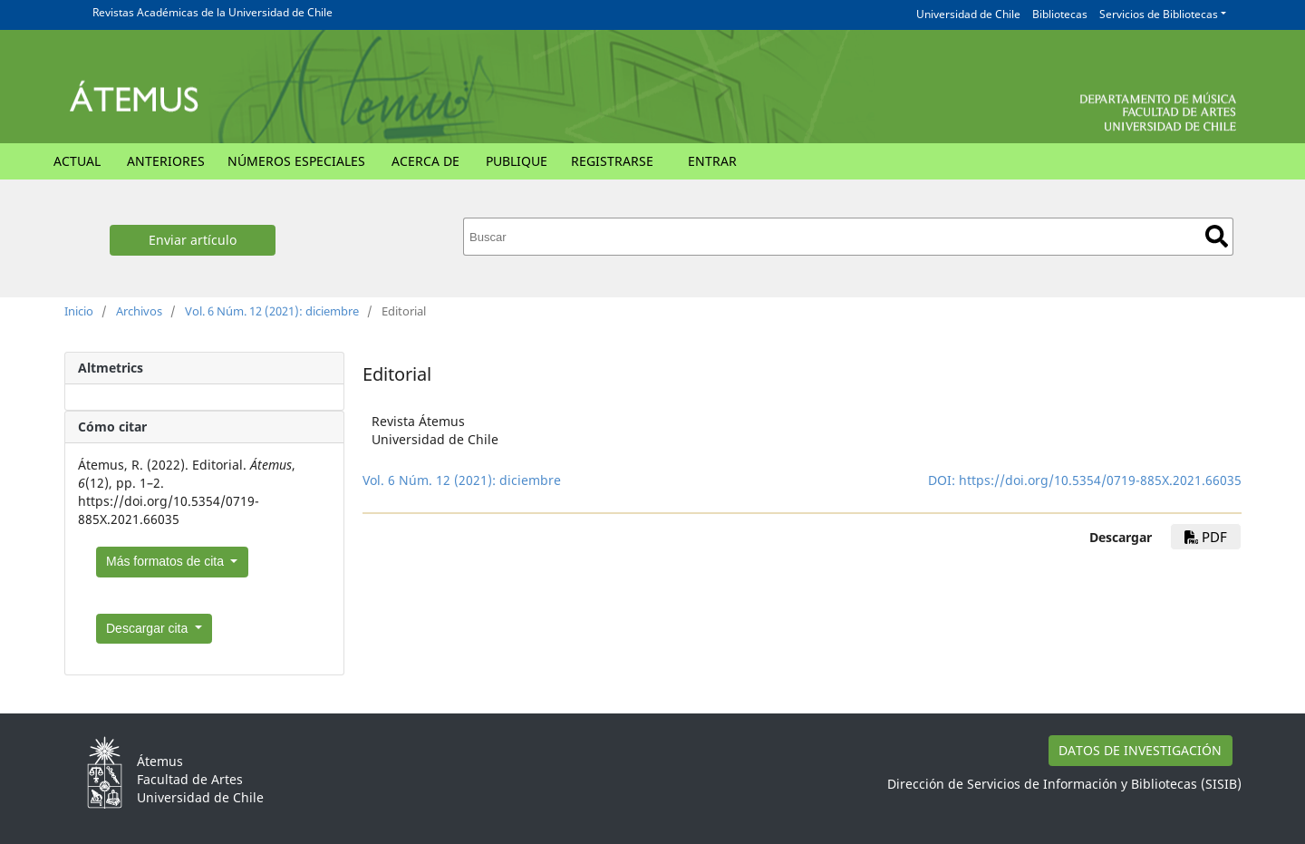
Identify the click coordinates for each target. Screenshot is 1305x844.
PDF (1205, 537)
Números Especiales (296, 161)
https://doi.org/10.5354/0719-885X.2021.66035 (1100, 480)
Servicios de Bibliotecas (1158, 14)
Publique (516, 161)
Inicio (78, 311)
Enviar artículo (193, 239)
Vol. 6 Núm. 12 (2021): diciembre (272, 311)
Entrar (712, 161)
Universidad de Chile (968, 14)
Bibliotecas (1060, 14)
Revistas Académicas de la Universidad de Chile (212, 12)
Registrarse (612, 161)
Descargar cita (148, 628)
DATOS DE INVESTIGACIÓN (1140, 750)
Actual (77, 161)
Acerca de (425, 161)
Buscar (1216, 236)
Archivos (139, 311)
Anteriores (166, 161)
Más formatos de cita (166, 561)
